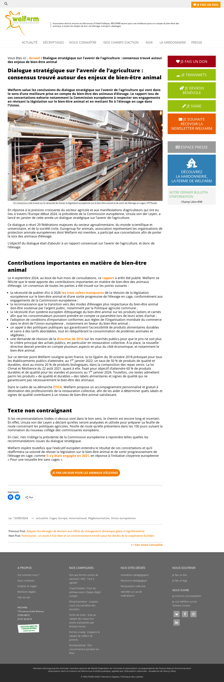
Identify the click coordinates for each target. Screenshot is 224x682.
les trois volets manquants (83, 292)
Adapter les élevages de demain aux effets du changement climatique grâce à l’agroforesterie (85, 531)
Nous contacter (26, 580)
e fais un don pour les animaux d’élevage (85, 473)
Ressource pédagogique (134, 580)
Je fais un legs (179, 580)
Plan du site (24, 597)
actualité (42, 518)
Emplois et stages (27, 586)
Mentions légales (27, 591)
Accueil (34, 58)
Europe (63, 518)
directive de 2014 (70, 339)
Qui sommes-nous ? (29, 575)
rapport (108, 278)
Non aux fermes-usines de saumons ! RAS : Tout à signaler (83, 578)
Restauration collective (133, 586)
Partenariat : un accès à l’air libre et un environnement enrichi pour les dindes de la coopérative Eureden (88, 535)
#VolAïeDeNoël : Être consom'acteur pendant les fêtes (84, 649)
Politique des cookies (132, 676)
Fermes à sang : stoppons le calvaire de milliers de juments (84, 636)
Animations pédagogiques (135, 575)
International (78, 518)
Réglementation (99, 518)
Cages (53, 518)
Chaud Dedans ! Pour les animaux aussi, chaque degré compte (85, 592)
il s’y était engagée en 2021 (67, 455)
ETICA (57, 387)
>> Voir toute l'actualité (147, 544)
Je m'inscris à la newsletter (186, 596)
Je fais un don (179, 575)
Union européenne (123, 518)
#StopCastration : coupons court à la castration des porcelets (83, 605)
